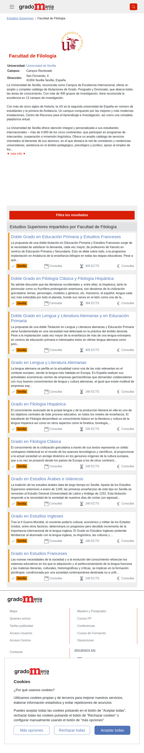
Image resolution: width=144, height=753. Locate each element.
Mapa (13, 611)
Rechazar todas (72, 730)
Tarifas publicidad (21, 625)
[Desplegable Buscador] (133, 6)
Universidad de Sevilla (41, 65)
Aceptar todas (112, 730)
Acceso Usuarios (21, 633)
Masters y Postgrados (91, 611)
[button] (72, 154)
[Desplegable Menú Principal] (12, 7)
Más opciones (31, 730)
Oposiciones (85, 640)
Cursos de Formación (91, 633)
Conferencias (86, 625)
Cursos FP (84, 618)
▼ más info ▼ (16, 153)
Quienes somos (20, 618)
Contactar (16, 652)
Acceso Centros (20, 640)
